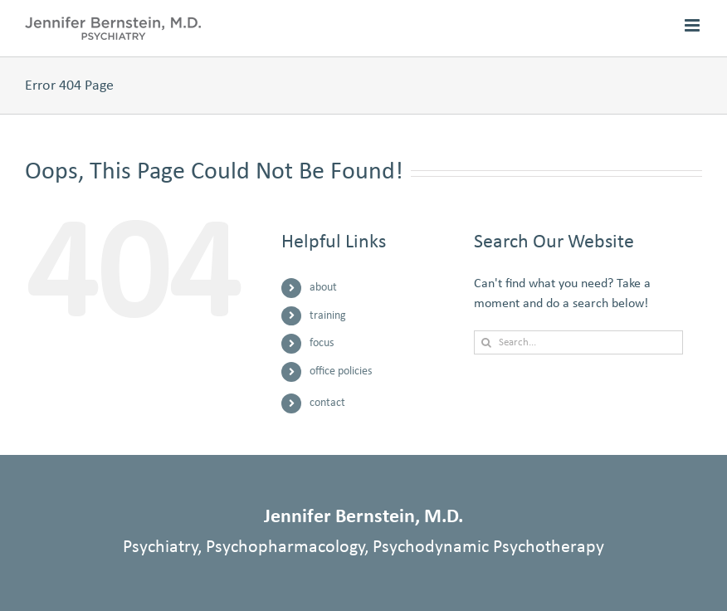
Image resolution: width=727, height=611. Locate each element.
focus (322, 343)
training (328, 316)
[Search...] (578, 342)
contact (327, 403)
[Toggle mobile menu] (693, 25)
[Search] (486, 342)
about (323, 287)
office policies (341, 371)
